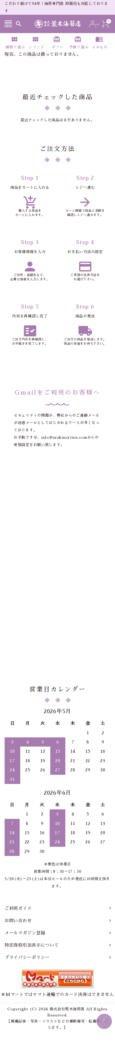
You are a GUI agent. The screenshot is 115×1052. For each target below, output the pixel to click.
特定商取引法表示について (32, 945)
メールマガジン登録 (25, 933)
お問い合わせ (18, 920)
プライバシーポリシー (27, 957)
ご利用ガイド (18, 908)
